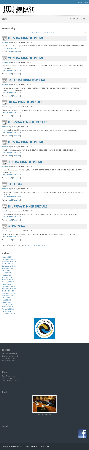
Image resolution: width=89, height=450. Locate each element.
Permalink (16, 51)
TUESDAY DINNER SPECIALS (26, 38)
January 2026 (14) (8, 257)
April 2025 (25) (7, 277)
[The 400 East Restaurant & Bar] (18, 9)
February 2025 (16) (8, 282)
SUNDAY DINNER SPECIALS (26, 162)
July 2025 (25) (6, 270)
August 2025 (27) (7, 268)
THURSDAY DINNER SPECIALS (27, 206)
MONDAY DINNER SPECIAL (26, 58)
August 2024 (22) (7, 295)
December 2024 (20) (9, 286)
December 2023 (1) (8, 313)
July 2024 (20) (6, 298)
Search (53, 32)
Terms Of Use (44, 446)
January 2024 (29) (8, 311)
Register (80, 2)
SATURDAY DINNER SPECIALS (27, 80)
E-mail (10, 51)
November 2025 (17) (9, 261)
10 (36, 245)
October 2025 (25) (8, 264)
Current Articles (37, 32)
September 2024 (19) (9, 293)
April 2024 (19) (7, 304)
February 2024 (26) (8, 309)
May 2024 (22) (6, 302)
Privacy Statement (31, 446)
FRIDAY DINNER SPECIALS (25, 102)
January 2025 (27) (8, 284)
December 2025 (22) (9, 259)
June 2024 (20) (6, 300)
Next (39, 245)
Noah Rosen (6, 42)
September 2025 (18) (9, 266)
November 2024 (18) (9, 289)
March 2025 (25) (7, 279)
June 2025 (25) (6, 273)
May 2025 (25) (6, 275)
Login (86, 2)
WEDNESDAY (16, 226)
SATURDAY (15, 184)
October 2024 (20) (8, 291)
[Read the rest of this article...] (12, 48)
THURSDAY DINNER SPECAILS (27, 122)
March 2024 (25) (7, 307)
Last (43, 245)
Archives (46, 32)
